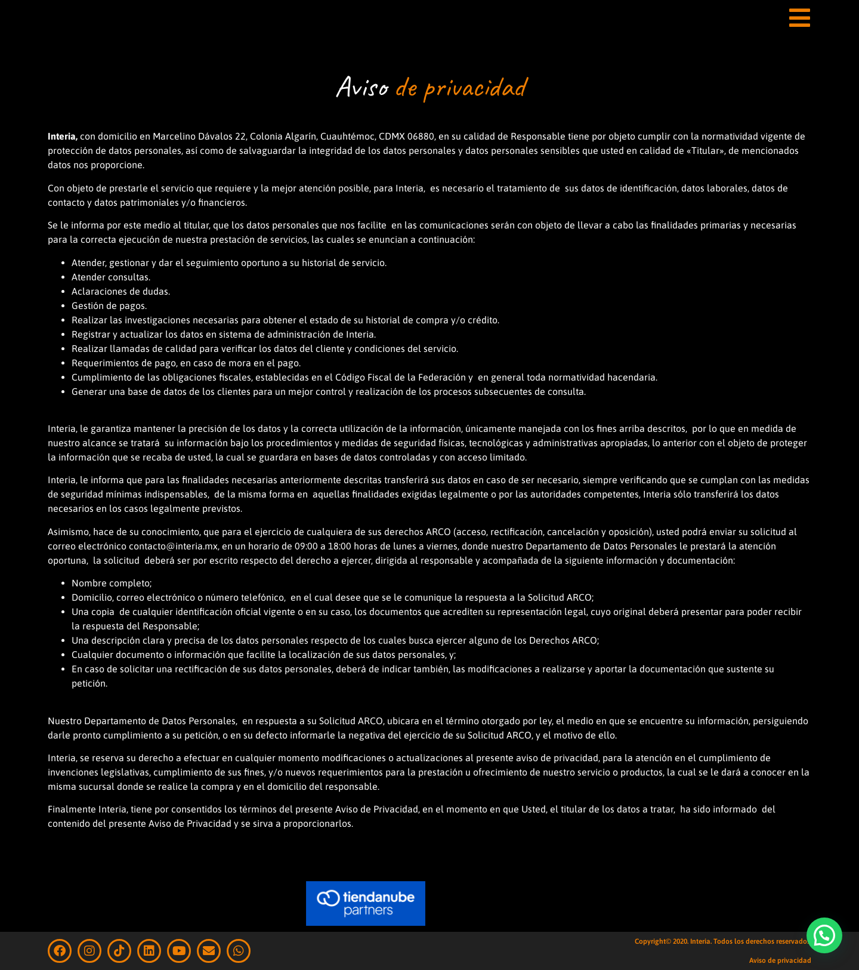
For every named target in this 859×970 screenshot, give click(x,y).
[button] (824, 935)
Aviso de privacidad (780, 960)
